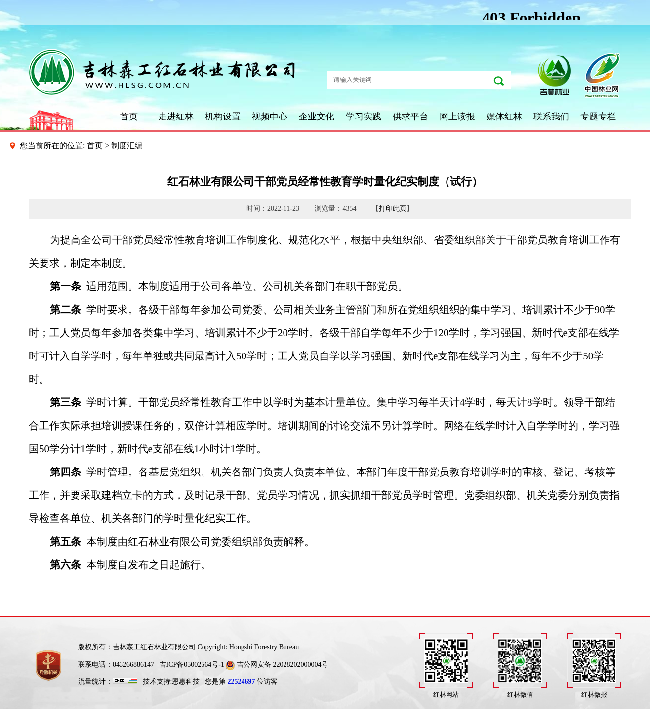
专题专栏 (598, 116)
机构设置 (223, 116)
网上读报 (457, 116)
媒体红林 (504, 116)
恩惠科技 (186, 681)
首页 (129, 116)
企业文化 (316, 116)
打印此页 (392, 208)
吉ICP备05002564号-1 (192, 664)
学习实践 (363, 116)
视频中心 (269, 116)
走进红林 (176, 116)
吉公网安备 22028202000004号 (277, 664)
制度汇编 (127, 145)
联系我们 (551, 116)
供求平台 (410, 116)
